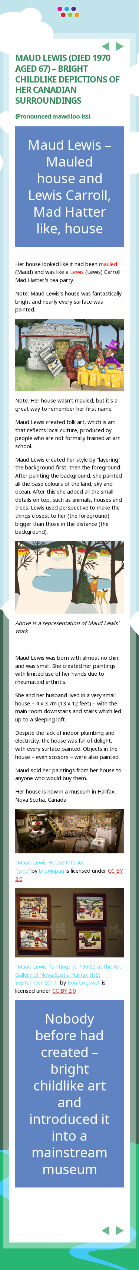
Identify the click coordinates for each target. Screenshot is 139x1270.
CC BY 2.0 (64, 990)
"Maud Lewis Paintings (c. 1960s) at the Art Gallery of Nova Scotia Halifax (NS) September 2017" (68, 974)
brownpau (51, 870)
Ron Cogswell (83, 982)
